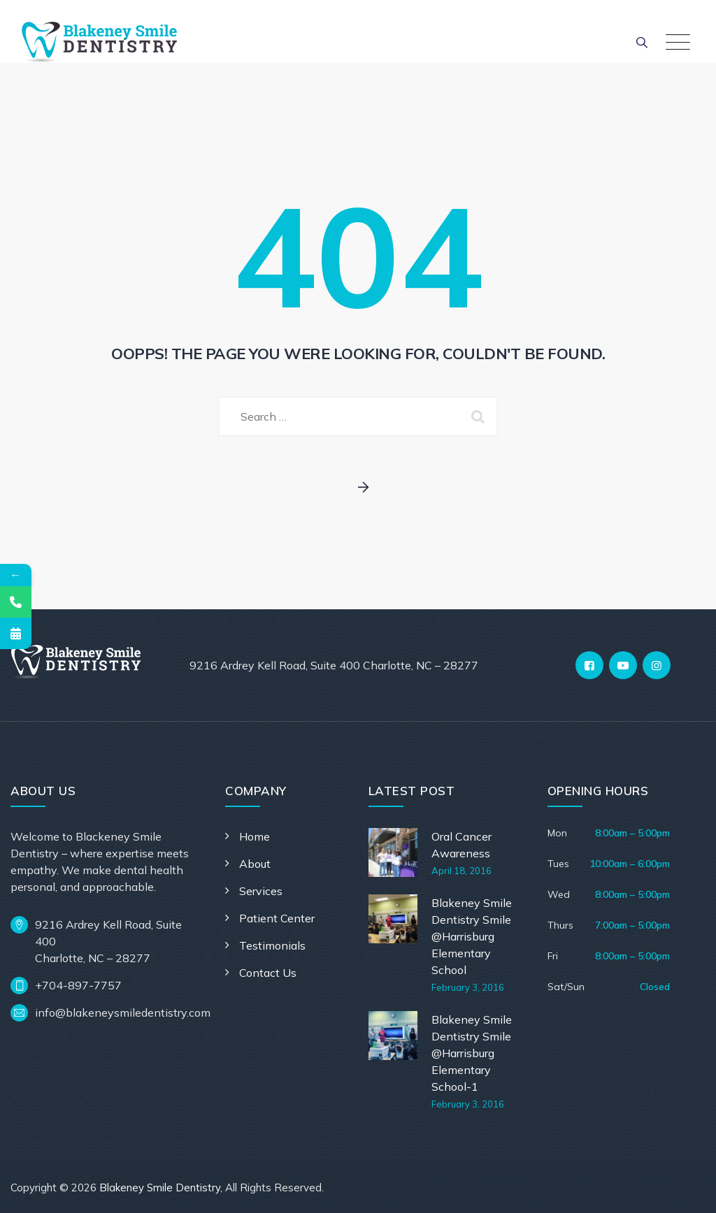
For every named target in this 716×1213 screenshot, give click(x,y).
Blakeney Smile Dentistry (159, 1187)
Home (254, 836)
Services (260, 891)
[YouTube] (623, 665)
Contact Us (267, 973)
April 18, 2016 (461, 870)
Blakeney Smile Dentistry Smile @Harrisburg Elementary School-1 (471, 1053)
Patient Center (277, 918)
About (255, 864)
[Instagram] (657, 665)
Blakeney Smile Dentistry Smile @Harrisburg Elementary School (471, 936)
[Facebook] (589, 665)
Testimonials (272, 945)
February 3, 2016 (467, 987)
